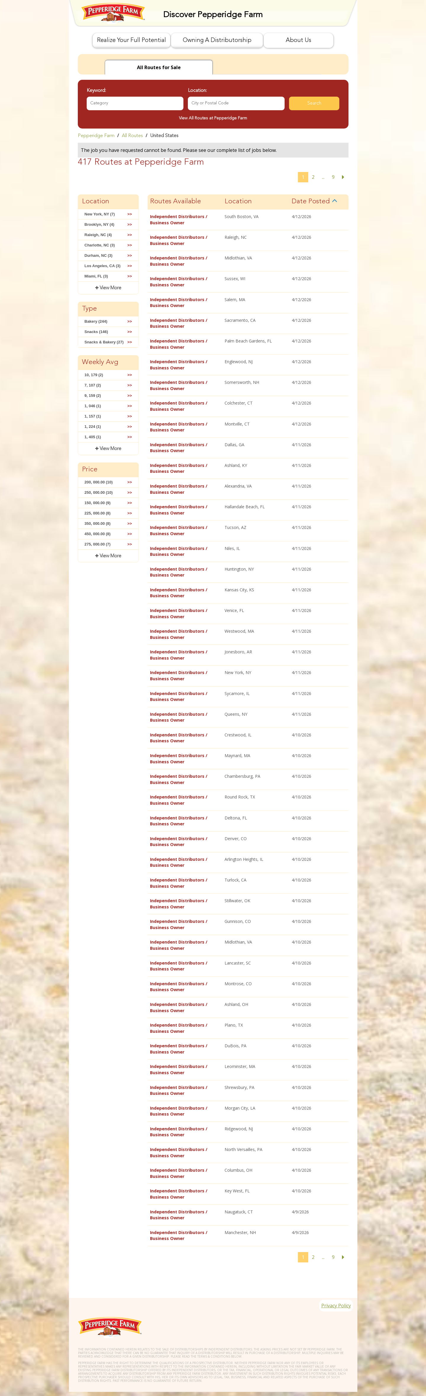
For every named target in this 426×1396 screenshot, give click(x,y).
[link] (213, 136)
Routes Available (175, 201)
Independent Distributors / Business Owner (178, 219)
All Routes (132, 136)
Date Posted (311, 201)
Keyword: (96, 90)
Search (314, 103)
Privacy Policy (333, 1291)
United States (164, 136)
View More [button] (110, 288)
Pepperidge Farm (96, 136)
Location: (197, 90)
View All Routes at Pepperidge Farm (213, 118)
